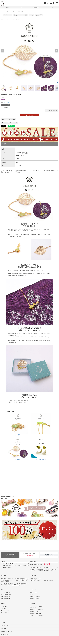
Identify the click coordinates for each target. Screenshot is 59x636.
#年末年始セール (7, 15)
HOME (2, 19)
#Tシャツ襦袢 (24, 15)
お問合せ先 (33, 575)
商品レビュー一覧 (34, 598)
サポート (3, 603)
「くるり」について (5, 592)
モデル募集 (3, 628)
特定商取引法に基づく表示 (7, 631)
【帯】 (21, 7)
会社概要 (32, 603)
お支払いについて (5, 610)
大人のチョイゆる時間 (6, 594)
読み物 (2, 590)
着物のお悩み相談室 (5, 598)
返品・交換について (5, 612)
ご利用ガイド (42, 570)
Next (56, 50)
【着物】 (7, 7)
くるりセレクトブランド (9, 19)
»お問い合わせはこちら (35, 578)
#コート (31, 15)
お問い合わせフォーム (6, 625)
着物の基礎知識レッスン (6, 596)
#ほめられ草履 (38, 15)
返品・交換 (3, 575)
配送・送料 (33, 561)
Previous (2, 50)
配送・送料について (5, 608)
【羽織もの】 (36, 7)
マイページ (33, 590)
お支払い (3, 561)
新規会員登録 (33, 592)
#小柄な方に (16, 15)
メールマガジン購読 (35, 596)
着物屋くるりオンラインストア (3, 4)
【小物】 (52, 7)
